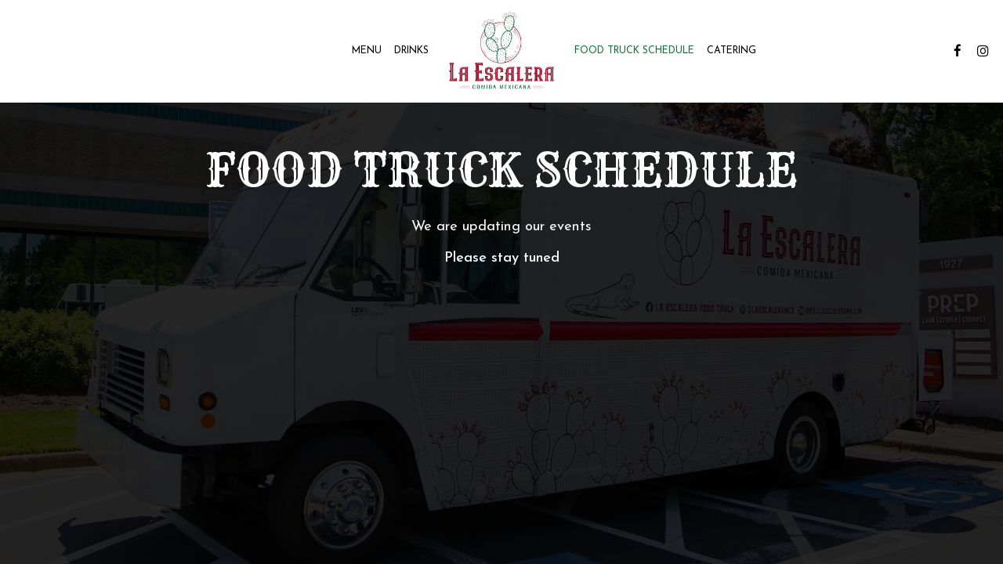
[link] (501, 51)
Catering (731, 51)
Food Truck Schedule (634, 51)
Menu (367, 51)
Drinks (411, 51)
